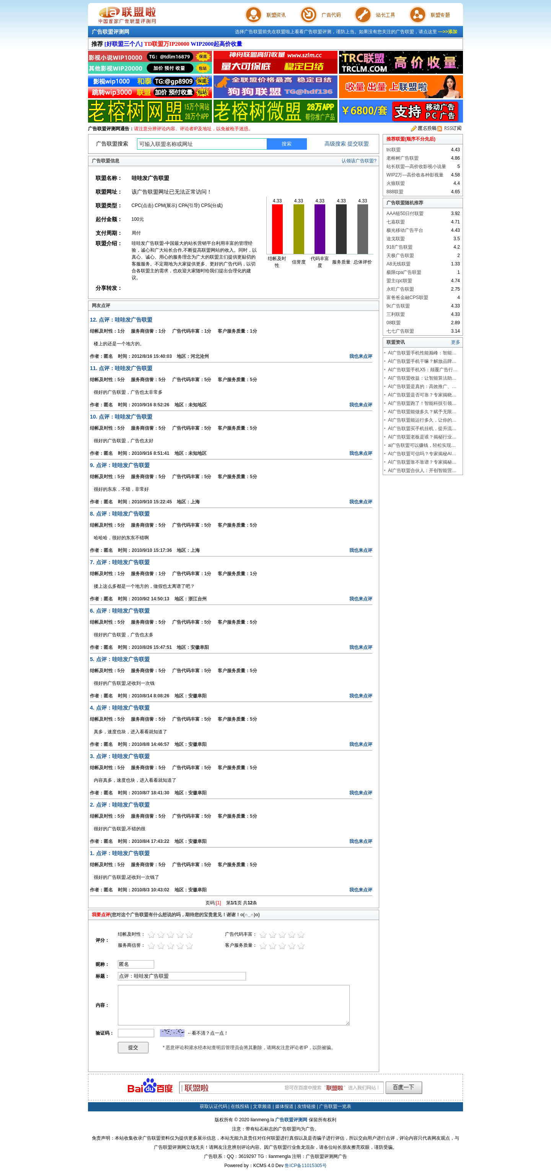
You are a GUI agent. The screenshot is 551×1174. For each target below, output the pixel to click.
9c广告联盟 (398, 306)
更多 (455, 342)
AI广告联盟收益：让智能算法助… (422, 378)
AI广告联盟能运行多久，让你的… (422, 420)
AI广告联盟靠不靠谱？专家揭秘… (422, 462)
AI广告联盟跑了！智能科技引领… (422, 403)
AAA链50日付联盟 (405, 213)
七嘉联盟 (395, 222)
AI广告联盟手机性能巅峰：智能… (422, 353)
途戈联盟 (395, 238)
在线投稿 (240, 1106)
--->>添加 (447, 31)
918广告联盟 (399, 247)
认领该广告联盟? (359, 160)
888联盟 (394, 191)
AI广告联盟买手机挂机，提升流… (422, 428)
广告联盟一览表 (335, 1106)
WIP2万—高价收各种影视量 (414, 175)
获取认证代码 (213, 1106)
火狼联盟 (395, 183)
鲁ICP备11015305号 (305, 1165)
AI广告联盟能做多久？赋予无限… (422, 411)
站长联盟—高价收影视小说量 (416, 166)
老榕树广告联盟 (402, 158)
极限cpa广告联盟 (403, 272)
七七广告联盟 (400, 331)
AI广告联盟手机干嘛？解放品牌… (422, 361)
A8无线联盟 (398, 264)
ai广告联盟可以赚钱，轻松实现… (422, 445)
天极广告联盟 (400, 255)
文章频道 (262, 1106)
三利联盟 (395, 314)
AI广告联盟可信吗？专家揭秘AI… (422, 453)
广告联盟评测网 (110, 32)
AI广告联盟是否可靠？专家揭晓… (422, 395)
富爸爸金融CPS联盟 (407, 297)
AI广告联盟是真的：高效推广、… (422, 386)
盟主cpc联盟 (399, 280)
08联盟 (393, 322)
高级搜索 (335, 144)
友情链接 (306, 1106)
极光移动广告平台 (404, 230)
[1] (218, 903)
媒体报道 (284, 1106)
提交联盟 (358, 144)
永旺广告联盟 (400, 289)
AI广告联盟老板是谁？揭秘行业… (422, 437)
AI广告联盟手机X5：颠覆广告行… (423, 369)
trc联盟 (393, 149)
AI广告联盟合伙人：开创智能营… (422, 470)
